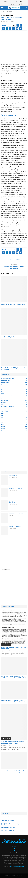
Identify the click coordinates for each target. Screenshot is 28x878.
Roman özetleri (10, 15)
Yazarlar (13, 1)
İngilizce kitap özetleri (6, 395)
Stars (2, 415)
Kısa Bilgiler (3, 402)
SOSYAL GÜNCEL (4, 411)
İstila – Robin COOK (14, 260)
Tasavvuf (3, 420)
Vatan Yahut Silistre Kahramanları (5, 771)
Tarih (2, 417)
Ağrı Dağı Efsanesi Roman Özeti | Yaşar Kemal (12, 824)
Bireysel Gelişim (5, 382)
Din (1, 389)
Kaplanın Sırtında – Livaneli (15, 488)
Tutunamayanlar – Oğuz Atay (16, 513)
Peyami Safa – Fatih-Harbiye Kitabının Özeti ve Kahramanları (20, 678)
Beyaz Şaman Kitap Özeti (7, 336)
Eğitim (2, 391)
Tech (2, 422)
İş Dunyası (3, 398)
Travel (2, 424)
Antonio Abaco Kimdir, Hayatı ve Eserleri (6, 701)
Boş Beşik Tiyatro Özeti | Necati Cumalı (7, 677)
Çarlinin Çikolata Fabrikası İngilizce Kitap (20, 701)
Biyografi (3, 385)
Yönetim (3, 431)
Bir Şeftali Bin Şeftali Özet (15, 526)
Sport (2, 413)
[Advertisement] (14, 48)
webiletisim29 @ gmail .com (17, 866)
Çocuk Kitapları (4, 387)
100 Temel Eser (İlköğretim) (7, 378)
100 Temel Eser (7, 1)
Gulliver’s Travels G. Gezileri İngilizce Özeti (20, 771)
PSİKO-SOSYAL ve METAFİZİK (7, 406)
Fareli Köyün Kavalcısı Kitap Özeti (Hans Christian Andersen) (13, 742)
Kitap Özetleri (19, 1)
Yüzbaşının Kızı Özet (13, 475)
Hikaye (2, 393)
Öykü (2, 404)
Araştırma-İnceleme (5, 380)
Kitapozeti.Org (14, 844)
